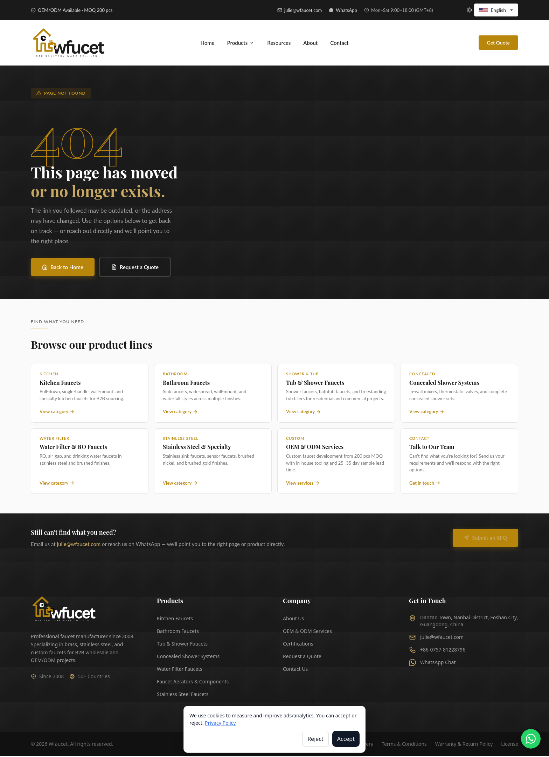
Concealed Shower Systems (188, 657)
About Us (293, 619)
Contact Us (295, 670)
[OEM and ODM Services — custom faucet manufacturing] (336, 462)
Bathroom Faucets (178, 632)
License (509, 745)
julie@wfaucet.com (79, 545)
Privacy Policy (220, 723)
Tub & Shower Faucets (182, 644)
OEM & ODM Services (307, 632)
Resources (279, 43)
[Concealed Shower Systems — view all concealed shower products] (459, 394)
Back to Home (62, 268)
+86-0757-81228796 (437, 650)
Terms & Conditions (404, 745)
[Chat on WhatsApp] (531, 739)
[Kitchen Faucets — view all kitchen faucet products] (89, 394)
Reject (315, 739)
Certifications (298, 644)
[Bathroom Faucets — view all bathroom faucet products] (213, 394)
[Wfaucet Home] (64, 610)
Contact (339, 43)
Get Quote (498, 43)
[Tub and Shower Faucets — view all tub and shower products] (336, 394)
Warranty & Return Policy (464, 745)
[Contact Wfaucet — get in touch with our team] (459, 462)
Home (207, 43)
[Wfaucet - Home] (69, 43)
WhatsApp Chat (432, 663)
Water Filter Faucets (179, 670)
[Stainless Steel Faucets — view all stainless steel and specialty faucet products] (213, 462)
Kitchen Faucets (175, 619)
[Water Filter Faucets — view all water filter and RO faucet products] (89, 462)
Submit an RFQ (485, 539)
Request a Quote (135, 268)
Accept (346, 739)
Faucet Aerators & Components (193, 682)
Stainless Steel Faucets (182, 695)
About (310, 43)
